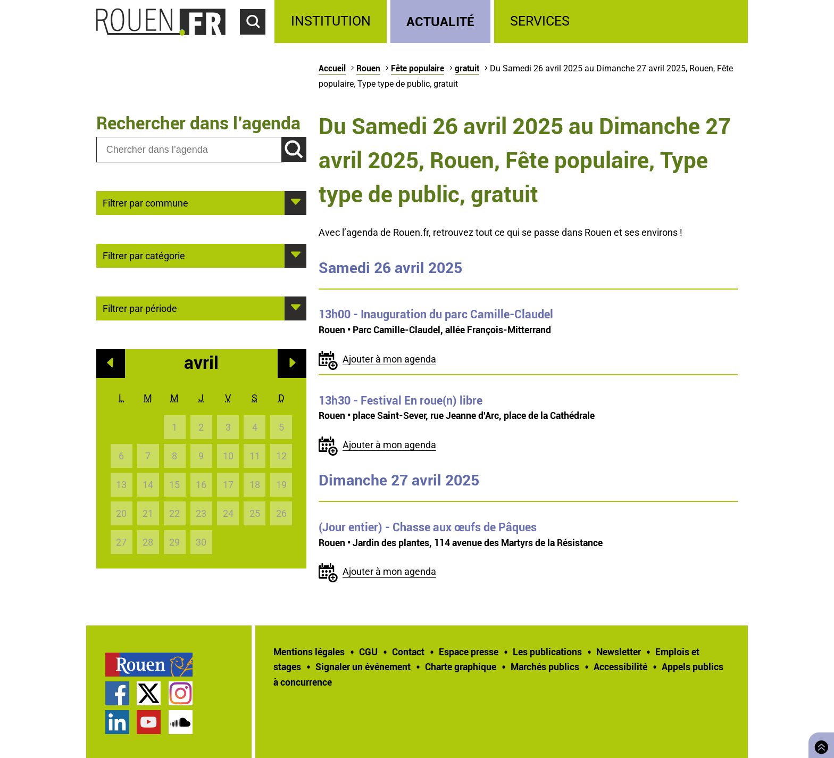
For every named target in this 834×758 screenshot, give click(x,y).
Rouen (368, 68)
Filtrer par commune (145, 202)
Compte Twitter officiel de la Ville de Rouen (149, 693)
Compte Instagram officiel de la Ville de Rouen (181, 693)
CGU (368, 651)
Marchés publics (545, 666)
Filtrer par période (140, 307)
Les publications (547, 651)
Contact (408, 651)
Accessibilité (620, 666)
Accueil (332, 68)
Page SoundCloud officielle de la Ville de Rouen (181, 722)
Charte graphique (460, 666)
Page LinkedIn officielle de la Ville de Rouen (117, 722)
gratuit (467, 68)
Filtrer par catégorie (144, 255)
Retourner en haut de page (819, 744)
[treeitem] (332, 21)
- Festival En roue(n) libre (400, 400)
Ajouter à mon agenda (389, 359)
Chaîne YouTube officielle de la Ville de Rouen (149, 722)
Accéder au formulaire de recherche (257, 40)
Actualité (440, 21)
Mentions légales (309, 651)
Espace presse (468, 651)
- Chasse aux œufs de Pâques (428, 527)
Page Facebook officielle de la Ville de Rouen (117, 693)
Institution (331, 21)
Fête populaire (417, 68)
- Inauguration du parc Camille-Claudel (436, 314)
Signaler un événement (363, 666)
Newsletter (618, 651)
